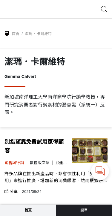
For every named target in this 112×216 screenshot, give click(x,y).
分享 (11, 191)
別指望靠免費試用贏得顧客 (34, 146)
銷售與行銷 (14, 162)
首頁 (15, 34)
